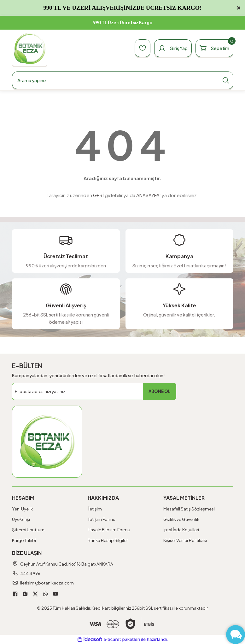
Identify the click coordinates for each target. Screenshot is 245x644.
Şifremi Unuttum (28, 529)
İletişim (95, 508)
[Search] (122, 80)
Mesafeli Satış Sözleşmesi (189, 508)
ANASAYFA (148, 195)
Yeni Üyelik (22, 508)
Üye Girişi (21, 519)
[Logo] (30, 48)
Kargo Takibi (24, 540)
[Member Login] (173, 48)
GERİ (98, 195)
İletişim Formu (101, 519)
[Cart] (214, 48)
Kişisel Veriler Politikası (185, 540)
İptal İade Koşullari (181, 529)
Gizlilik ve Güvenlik (181, 519)
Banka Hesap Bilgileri (108, 540)
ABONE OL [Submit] (160, 391)
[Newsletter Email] (94, 391)
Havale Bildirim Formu (109, 529)
